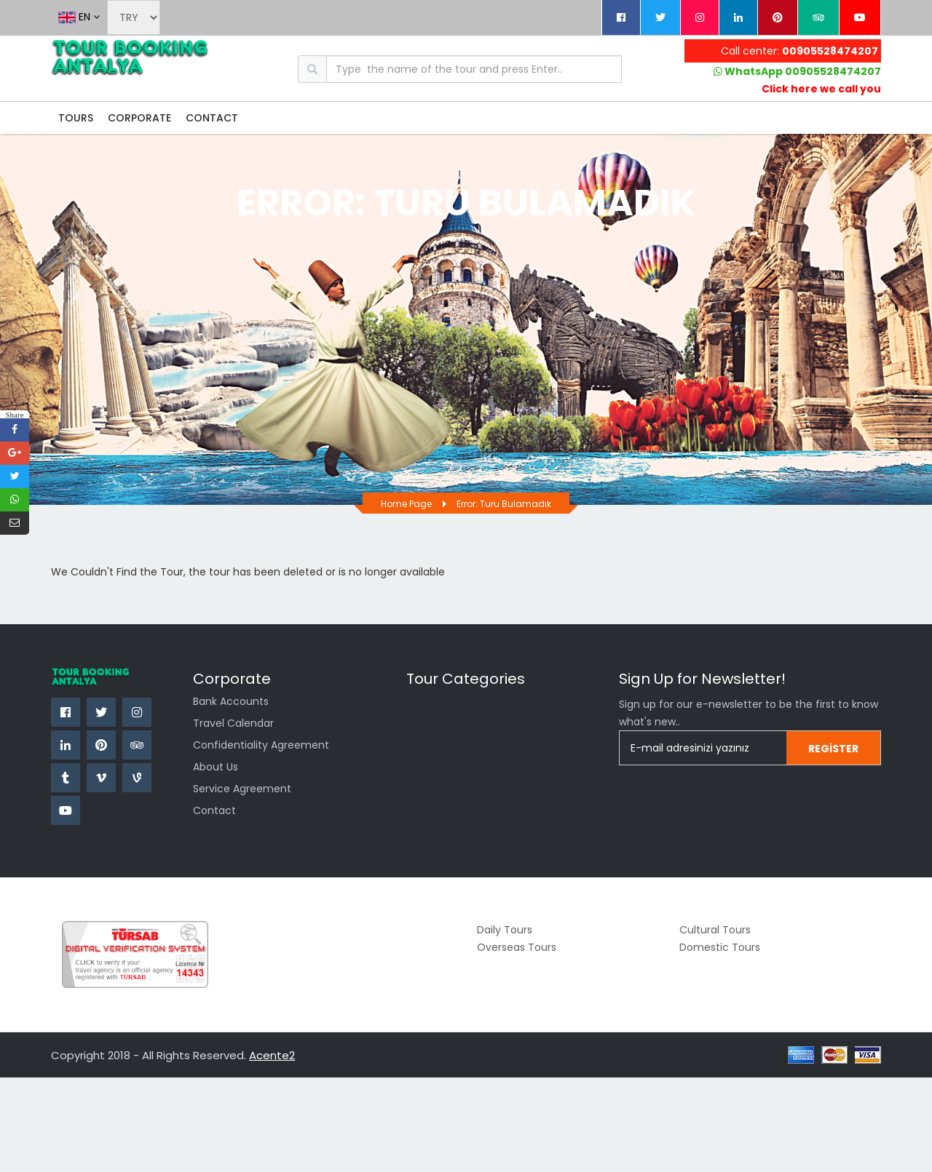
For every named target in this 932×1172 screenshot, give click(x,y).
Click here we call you (821, 88)
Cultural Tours (715, 929)
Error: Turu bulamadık (504, 504)
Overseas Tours (516, 947)
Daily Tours (504, 929)
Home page (406, 504)
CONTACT (212, 118)
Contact (214, 810)
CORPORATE (139, 118)
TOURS (75, 118)
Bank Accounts (231, 701)
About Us (215, 767)
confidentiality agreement (261, 745)
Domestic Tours (719, 947)
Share (14, 414)
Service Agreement (242, 788)
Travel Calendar (233, 723)
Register (833, 748)
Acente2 (272, 1055)
